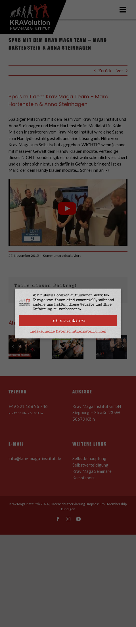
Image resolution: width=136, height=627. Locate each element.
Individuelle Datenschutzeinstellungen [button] (68, 331)
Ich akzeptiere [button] (68, 320)
